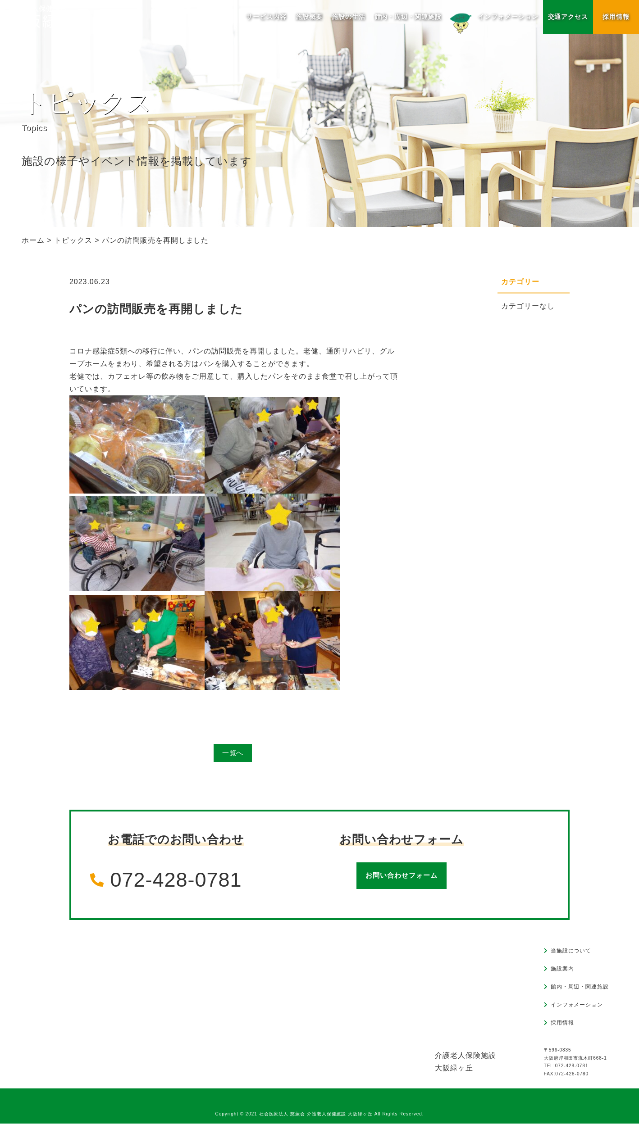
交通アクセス (568, 16)
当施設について (571, 951)
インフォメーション (492, 21)
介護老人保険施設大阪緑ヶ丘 (465, 1062)
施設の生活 (348, 16)
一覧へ (232, 753)
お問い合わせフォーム (401, 876)
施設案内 (562, 969)
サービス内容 (266, 16)
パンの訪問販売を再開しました (156, 309)
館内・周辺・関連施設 (408, 16)
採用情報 (616, 16)
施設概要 (308, 16)
